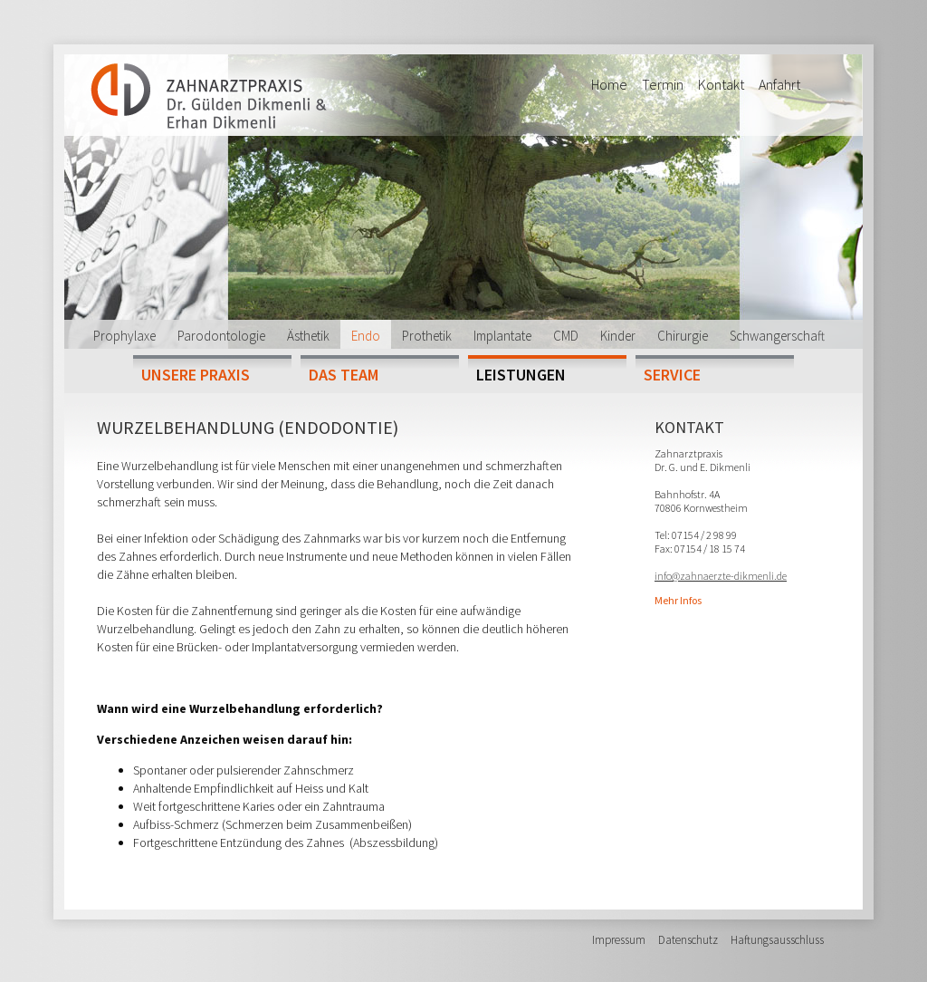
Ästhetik (308, 335)
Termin (662, 84)
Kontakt (721, 84)
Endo (365, 335)
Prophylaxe (124, 335)
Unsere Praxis (195, 374)
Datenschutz (688, 940)
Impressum (618, 940)
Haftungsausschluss (777, 940)
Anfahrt (779, 84)
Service (672, 374)
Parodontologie (221, 335)
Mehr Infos (678, 600)
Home (609, 84)
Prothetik (427, 335)
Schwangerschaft (777, 335)
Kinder (618, 335)
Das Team (343, 374)
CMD (565, 335)
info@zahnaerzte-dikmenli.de (721, 575)
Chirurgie (682, 335)
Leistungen (521, 374)
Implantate (502, 335)
